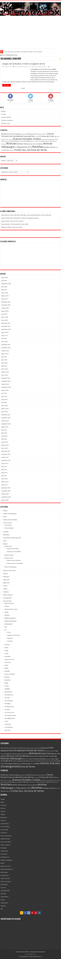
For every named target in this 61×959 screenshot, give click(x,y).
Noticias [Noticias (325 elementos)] (11, 143)
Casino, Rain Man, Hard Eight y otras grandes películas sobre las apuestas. (23, 51)
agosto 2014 (4, 354)
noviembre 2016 (5, 305)
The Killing (7, 703)
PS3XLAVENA (4, 884)
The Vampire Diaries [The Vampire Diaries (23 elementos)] (11, 764)
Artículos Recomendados (10, 519)
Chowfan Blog (5, 823)
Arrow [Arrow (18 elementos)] (20, 748)
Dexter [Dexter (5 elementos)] (46, 751)
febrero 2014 (5, 372)
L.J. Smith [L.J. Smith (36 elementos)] (35, 141)
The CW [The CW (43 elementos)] (11, 150)
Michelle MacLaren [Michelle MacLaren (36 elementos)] (53, 782)
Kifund (2, 863)
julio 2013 (4, 393)
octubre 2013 (5, 384)
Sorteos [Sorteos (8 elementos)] (15, 761)
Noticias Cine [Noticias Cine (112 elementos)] (44, 753)
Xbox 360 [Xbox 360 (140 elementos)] (26, 150)
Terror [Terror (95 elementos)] (6, 150)
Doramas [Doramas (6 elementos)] (51, 751)
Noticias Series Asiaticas (14, 560)
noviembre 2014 (5, 347)
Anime (5, 516)
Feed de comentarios (7, 120)
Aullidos (3, 814)
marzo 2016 (4, 317)
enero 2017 (4, 299)
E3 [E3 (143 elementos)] (22, 139)
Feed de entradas (6, 117)
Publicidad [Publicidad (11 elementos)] (36, 759)
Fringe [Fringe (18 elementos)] (56, 751)
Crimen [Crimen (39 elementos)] (37, 136)
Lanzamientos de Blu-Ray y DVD (12, 538)
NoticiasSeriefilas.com (7, 869)
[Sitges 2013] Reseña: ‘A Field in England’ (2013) (23, 64)
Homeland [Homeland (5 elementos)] (3, 754)
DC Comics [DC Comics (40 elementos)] (9, 139)
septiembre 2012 (6, 424)
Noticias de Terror (6, 866)
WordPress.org (5, 123)
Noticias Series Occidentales (15, 563)
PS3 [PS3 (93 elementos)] (30, 147)
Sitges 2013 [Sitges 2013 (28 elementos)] (8, 761)
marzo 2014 (4, 369)
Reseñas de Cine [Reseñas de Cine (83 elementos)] (49, 147)
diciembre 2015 (5, 323)
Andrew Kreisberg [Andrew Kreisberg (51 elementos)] (15, 134)
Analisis (5, 510)
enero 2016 (4, 320)
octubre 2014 (5, 350)
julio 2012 (4, 430)
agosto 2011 (4, 463)
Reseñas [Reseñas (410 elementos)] (37, 146)
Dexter (6, 647)
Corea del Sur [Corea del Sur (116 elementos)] (29, 136)
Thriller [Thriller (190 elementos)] (17, 150)
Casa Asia (3, 820)
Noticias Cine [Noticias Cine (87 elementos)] (22, 144)
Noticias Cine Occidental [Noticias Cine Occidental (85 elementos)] (18, 756)
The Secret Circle (9, 712)
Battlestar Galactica (10, 618)
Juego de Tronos (9, 659)
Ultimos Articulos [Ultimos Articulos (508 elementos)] (50, 763)
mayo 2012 (4, 436)
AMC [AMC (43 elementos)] (8, 134)
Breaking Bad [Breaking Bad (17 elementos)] (45, 748)
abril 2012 (4, 439)
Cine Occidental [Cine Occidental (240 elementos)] (17, 750)
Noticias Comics (9, 555)
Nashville (7, 671)
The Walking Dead (10, 718)
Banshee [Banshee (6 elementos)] (38, 748)
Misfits (6, 668)
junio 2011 (4, 469)
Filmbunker (4, 848)
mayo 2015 (4, 335)
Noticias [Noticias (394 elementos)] (33, 753)
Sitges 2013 (34, 66)
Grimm (6, 653)
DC (5, 630)
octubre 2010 (5, 494)
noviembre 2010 (5, 491)
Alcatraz (7, 606)
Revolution (8, 680)
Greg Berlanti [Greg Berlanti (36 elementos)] (44, 139)
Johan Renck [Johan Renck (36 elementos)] (7, 141)
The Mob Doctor (9, 706)
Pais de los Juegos (6, 881)
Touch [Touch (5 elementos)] (32, 763)
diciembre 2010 (5, 488)
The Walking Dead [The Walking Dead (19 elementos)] (24, 764)
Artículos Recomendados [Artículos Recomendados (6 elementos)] (28, 748)
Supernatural (8, 692)
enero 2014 (4, 375)
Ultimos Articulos (42, 66)
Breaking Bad (8, 624)
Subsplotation (4, 896)
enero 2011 (4, 485)
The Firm (7, 697)
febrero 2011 (5, 481)
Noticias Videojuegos (11, 567)
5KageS (3, 799)
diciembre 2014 (5, 344)
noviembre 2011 (5, 454)
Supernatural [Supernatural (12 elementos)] (26, 761)
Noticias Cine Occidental (14, 551)
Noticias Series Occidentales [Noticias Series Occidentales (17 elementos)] (48, 756)
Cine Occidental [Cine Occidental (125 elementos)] (15, 136)
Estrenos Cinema (5, 845)
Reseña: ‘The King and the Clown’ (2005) (17, 224)
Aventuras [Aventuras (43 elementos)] (35, 134)
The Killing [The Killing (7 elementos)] (51, 761)
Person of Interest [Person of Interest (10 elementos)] (28, 759)
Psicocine (3, 887)
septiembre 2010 (6, 497)
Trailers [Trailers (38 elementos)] (37, 764)
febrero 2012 (5, 445)
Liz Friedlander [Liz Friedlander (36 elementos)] (41, 141)
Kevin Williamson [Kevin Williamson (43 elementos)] (28, 141)
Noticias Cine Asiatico (13, 548)
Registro (3, 111)
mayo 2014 (4, 363)
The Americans (9, 695)
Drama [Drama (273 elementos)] (17, 138)
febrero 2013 (5, 408)
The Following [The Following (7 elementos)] (44, 761)
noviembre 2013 (5, 381)
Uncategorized (7, 598)
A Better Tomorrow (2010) (14, 227)
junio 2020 (4, 286)
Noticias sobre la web (9, 570)
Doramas (5, 531)
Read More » (6, 85)
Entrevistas (6, 534)
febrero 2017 (5, 296)
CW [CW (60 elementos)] (55, 136)
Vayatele (3, 906)
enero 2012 (4, 448)
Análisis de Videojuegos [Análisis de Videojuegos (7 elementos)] (11, 748)
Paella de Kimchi (5, 878)
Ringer (6, 683)
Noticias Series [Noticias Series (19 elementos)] (34, 756)
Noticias (5, 544)
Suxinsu (3, 900)
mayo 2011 (4, 472)
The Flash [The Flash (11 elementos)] (38, 761)
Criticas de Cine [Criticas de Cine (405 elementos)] (33, 750)
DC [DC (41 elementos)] (44, 751)
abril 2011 (4, 475)
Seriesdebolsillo (5, 890)
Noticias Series (9, 558)
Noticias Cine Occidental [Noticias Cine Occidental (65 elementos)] (35, 144)
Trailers (5, 589)
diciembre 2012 (5, 414)
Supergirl (9, 638)
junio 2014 (4, 360)
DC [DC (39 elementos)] (5, 139)
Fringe (6, 650)
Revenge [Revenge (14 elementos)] (42, 759)
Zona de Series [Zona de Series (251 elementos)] (39, 149)
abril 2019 (4, 290)
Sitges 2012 (6, 579)
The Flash (9, 641)
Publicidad (6, 576)
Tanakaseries (4, 903)
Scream (7, 686)
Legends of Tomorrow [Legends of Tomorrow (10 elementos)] (22, 754)
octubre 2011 (5, 457)
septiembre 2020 (6, 283)
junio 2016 (4, 314)
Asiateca (3, 811)
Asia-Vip (3, 808)
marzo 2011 (4, 478)
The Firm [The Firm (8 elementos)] (32, 761)
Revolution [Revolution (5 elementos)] (48, 759)
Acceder (3, 114)
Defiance (7, 644)
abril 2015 (4, 338)
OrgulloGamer (5, 875)
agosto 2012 (4, 427)
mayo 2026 (4, 277)
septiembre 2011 (6, 460)
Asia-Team (4, 805)
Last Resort (8, 662)
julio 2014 (4, 357)
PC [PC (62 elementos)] (16, 147)
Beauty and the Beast (10, 621)
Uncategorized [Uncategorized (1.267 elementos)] (10, 766)
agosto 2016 (4, 311)
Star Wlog (3, 893)
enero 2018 (4, 293)
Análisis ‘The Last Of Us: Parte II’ (15, 221)
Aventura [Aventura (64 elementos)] (29, 134)
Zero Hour (7, 730)
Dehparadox (41, 952)
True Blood (8, 724)
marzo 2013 (4, 405)
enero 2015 (4, 341)
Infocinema (4, 854)
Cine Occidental (18, 66)
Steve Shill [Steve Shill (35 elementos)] (57, 788)
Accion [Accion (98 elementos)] (4, 134)
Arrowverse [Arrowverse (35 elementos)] (23, 134)
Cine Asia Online (5, 826)
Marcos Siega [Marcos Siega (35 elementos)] (49, 141)
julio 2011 (4, 466)
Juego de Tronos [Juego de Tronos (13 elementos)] (11, 754)
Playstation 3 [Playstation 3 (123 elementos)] (23, 147)
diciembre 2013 (5, 378)
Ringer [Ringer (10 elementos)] (52, 759)
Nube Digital (4, 872)
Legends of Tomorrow (13, 635)
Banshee (7, 615)
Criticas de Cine (27, 66)
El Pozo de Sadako (6, 842)
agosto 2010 (4, 500)
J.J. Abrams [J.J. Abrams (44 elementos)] (51, 139)
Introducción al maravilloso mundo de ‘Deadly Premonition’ (22, 218)
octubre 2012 (5, 421)
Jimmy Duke (4, 215)
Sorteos (5, 586)
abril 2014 (4, 366)
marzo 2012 (4, 442)
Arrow (9, 632)
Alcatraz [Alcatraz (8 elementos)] (3, 748)
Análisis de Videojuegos (10, 513)
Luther (6, 665)
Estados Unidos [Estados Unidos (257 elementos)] (32, 138)
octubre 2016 (5, 308)
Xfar (2, 909)
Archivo (3, 160)
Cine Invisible (4, 829)
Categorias (4, 172)
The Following (9, 700)
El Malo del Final (5, 839)
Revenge (7, 677)
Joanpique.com (5, 857)
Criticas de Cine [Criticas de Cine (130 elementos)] (46, 136)
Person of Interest (10, 674)
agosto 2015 (4, 332)
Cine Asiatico (8, 525)
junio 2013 (4, 396)
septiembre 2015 (6, 329)
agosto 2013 (4, 390)
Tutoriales (6, 592)
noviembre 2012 (5, 417)
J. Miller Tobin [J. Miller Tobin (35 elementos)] (57, 780)
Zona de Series (7, 601)
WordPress (26, 952)
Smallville (7, 689)
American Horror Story (11, 609)
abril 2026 (4, 280)
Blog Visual (4, 817)
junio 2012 (4, 433)
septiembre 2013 (6, 387)
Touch (6, 721)
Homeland (7, 656)
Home (2, 55)
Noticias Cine (8, 546)
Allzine (2, 802)
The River (7, 709)
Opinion (5, 573)
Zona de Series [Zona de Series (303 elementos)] (27, 766)
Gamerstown (4, 851)
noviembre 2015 (5, 326)
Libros (5, 541)
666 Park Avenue (9, 603)
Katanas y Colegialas (6, 860)
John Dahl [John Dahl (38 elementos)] (20, 141)
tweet (23, 88)
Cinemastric (4, 832)
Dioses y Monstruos (6, 836)
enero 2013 (4, 411)
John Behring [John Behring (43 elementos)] (14, 141)
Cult (6, 627)
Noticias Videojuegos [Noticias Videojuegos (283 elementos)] (12, 758)
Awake (6, 612)
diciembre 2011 (5, 451)
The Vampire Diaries (10, 715)
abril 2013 (4, 402)
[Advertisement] (30, 34)
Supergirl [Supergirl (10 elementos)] (19, 761)
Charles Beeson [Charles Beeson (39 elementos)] (42, 134)
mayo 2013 (4, 399)
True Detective (9, 727)
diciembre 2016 (5, 302)
